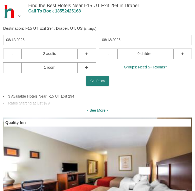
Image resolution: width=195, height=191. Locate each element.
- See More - (97, 110)
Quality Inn (15, 122)
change (90, 29)
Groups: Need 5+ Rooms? (145, 67)
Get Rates (97, 81)
